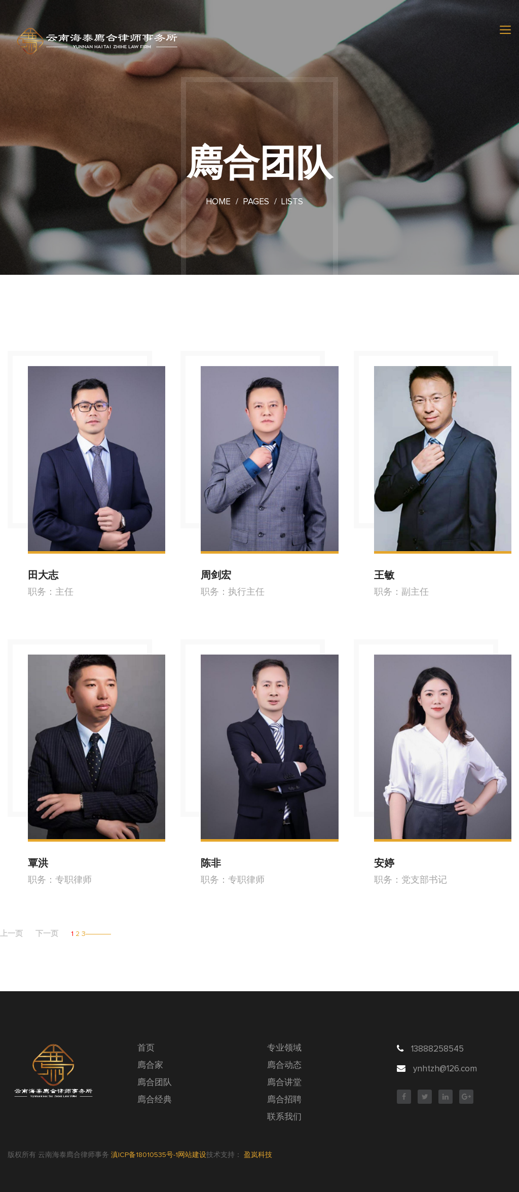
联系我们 (284, 1117)
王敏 (384, 575)
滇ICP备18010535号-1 (144, 1155)
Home (218, 202)
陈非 (211, 863)
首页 (146, 1048)
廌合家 (150, 1065)
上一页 (11, 933)
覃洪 (38, 863)
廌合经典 (154, 1100)
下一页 (46, 933)
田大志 (43, 575)
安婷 (384, 863)
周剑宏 (216, 575)
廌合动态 (284, 1065)
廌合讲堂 (284, 1082)
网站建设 (192, 1155)
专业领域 (284, 1048)
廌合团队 (154, 1082)
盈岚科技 (258, 1155)
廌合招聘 (284, 1100)
